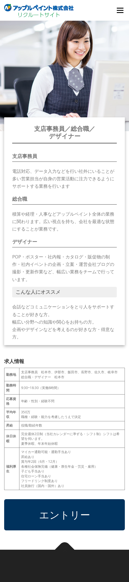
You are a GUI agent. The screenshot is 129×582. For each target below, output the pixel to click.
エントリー (64, 515)
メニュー (120, 10)
